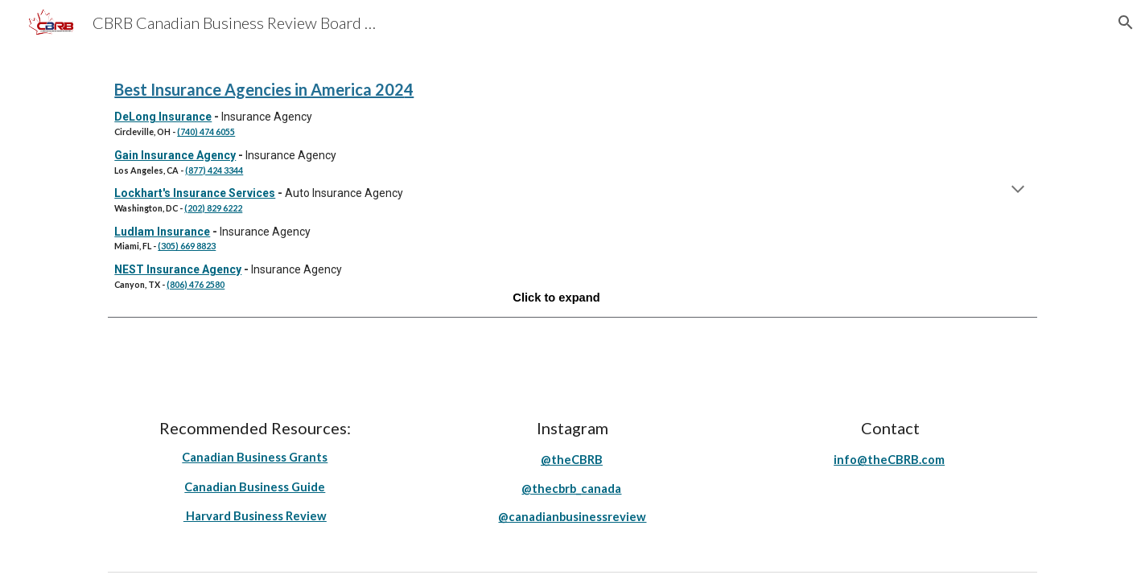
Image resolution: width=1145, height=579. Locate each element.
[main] (572, 190)
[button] (1125, 22)
